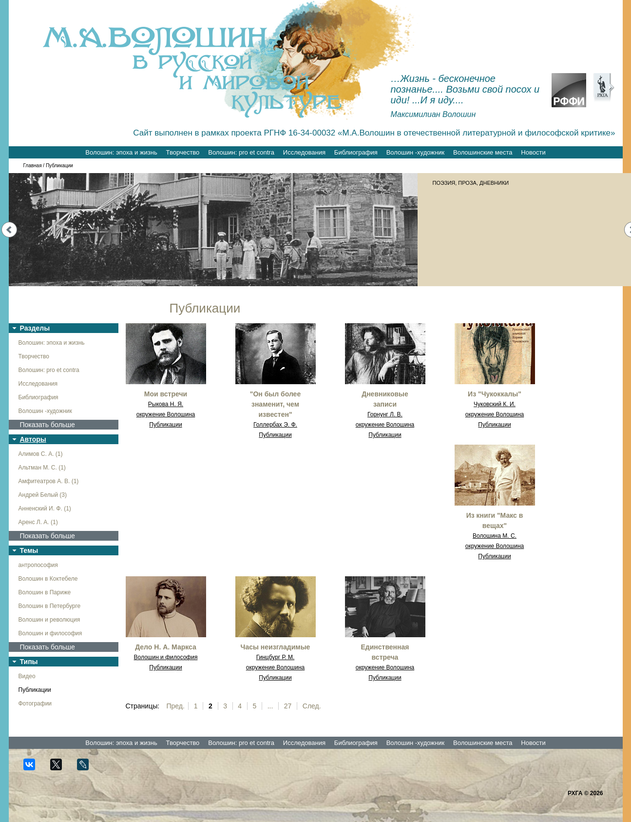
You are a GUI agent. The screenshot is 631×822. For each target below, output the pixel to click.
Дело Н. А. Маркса (165, 647)
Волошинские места (482, 152)
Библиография (356, 152)
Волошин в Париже (45, 592)
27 (288, 706)
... (270, 706)
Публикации (35, 689)
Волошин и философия (50, 633)
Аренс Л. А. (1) (38, 522)
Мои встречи (165, 394)
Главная (32, 165)
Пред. (176, 706)
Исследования (304, 152)
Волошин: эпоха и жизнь (121, 152)
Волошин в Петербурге (50, 606)
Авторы (33, 439)
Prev (9, 229)
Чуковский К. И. (495, 404)
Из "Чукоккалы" (494, 394)
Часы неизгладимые (275, 647)
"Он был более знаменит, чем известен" (275, 404)
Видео (27, 676)
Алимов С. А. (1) (41, 453)
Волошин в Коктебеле (48, 578)
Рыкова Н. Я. (165, 404)
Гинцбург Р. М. (275, 657)
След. (312, 706)
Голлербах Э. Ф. (275, 424)
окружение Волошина (165, 414)
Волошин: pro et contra (241, 152)
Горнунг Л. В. (384, 414)
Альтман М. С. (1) (42, 467)
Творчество (183, 152)
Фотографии (35, 703)
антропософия (38, 565)
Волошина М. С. (494, 535)
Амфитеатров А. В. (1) (49, 481)
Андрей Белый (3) (43, 494)
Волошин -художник (415, 152)
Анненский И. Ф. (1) (45, 508)
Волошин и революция (49, 619)
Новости (533, 152)
